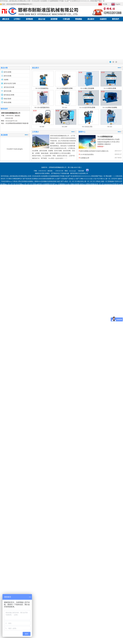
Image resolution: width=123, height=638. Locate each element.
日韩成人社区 (114, 473)
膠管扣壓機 (7, 72)
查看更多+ (100, 146)
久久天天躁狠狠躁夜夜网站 (40, 475)
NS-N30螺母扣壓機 (110, 88)
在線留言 (103, 19)
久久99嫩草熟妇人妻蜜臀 (14, 483)
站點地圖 (81, 171)
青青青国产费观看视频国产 (43, 478)
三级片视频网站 (102, 481)
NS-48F (42, 127)
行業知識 (66, 19)
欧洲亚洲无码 (9, 478)
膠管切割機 (7, 76)
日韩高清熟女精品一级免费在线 (23, 473)
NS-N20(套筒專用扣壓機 (87, 107)
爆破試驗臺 (7, 99)
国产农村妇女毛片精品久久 (21, 475)
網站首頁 (5, 19)
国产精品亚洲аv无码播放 (62, 483)
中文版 (105, 4)
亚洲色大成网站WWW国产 (43, 473)
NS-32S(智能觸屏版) (41, 88)
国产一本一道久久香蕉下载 (47, 481)
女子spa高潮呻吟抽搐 (71, 486)
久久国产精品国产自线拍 (79, 483)
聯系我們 (115, 19)
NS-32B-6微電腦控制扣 (41, 107)
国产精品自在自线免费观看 (66, 481)
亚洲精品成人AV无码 (95, 483)
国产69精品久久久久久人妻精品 (85, 481)
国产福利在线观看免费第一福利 (63, 478)
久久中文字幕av (79, 478)
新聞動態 (29, 19)
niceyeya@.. (73, 171)
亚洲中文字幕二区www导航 (32, 483)
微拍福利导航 (56, 473)
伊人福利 (105, 483)
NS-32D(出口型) (87, 127)
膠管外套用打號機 (10, 83)
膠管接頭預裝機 (9, 87)
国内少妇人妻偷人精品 (13, 481)
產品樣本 (90, 19)
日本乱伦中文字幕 (79, 473)
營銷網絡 (78, 19)
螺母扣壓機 (7, 102)
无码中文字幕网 (90, 473)
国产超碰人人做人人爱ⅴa (30, 481)
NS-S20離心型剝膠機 (87, 88)
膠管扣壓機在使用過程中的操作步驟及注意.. (94, 151)
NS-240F (64, 127)
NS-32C (109, 127)
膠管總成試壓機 (9, 95)
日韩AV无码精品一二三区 (55, 486)
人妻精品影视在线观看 (73, 475)
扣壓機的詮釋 (84, 158)
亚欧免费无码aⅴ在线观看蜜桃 (24, 478)
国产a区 (87, 478)
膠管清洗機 (7, 91)
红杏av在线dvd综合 (47, 483)
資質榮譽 (54, 19)
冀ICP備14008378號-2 (75, 167)
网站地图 (109, 176)
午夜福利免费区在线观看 (57, 475)
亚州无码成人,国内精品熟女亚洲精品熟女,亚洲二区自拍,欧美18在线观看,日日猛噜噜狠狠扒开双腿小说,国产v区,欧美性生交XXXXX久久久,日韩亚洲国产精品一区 (52, 1)
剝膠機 (6, 80)
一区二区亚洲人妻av (102, 473)
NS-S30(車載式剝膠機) (110, 107)
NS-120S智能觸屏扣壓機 (64, 88)
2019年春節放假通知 (87, 154)
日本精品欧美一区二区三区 (100, 478)
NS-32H (64, 107)
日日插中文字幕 (67, 473)
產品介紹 (41, 19)
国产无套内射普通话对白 (90, 475)
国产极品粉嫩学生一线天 (107, 475)
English (118, 4)
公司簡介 (17, 19)
